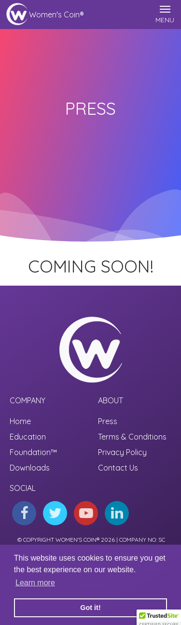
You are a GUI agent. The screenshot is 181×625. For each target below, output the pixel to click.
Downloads (30, 468)
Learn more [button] (35, 583)
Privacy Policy (122, 452)
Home (20, 421)
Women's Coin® (56, 14)
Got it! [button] (90, 607)
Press (107, 421)
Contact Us (118, 468)
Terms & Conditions (132, 437)
